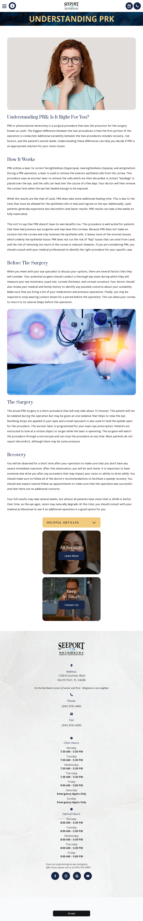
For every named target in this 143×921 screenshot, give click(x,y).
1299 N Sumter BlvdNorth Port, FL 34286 (71, 678)
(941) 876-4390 (71, 725)
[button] (12, 5)
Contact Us (71, 605)
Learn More (72, 555)
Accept (71, 913)
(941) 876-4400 (71, 706)
